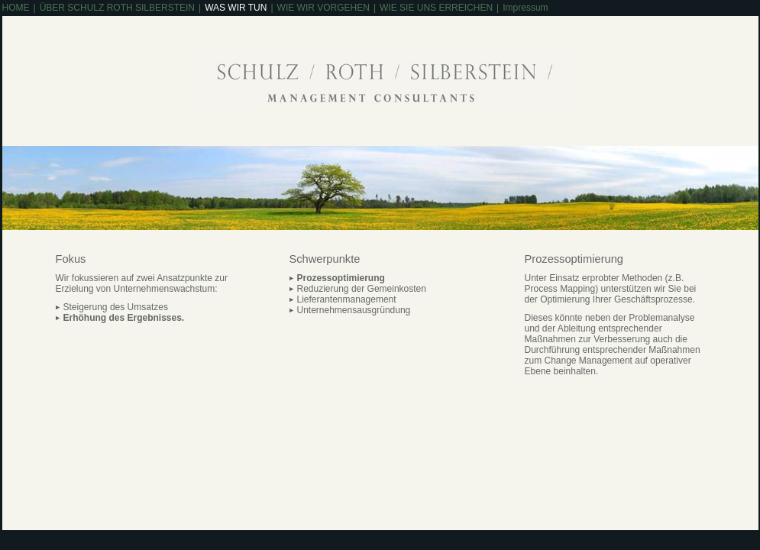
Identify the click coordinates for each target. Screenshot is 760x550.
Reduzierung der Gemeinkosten (361, 288)
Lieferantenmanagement (346, 299)
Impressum (525, 7)
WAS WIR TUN (236, 7)
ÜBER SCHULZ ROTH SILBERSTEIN (117, 7)
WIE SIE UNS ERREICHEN (436, 7)
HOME (16, 7)
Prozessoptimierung (341, 278)
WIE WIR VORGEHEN (323, 7)
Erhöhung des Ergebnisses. (124, 317)
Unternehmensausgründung (354, 310)
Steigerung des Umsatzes (115, 307)
